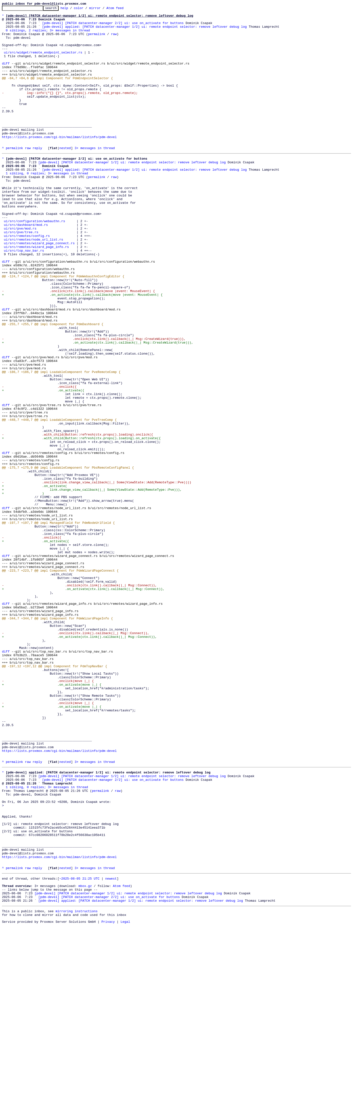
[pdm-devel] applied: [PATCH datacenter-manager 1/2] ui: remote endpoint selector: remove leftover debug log (144, 31)
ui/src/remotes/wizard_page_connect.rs (39, 289)
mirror (102, 9)
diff (6, 75)
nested (65, 176)
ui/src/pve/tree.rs (21, 276)
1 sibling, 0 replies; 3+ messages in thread (47, 205)
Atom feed (122, 9)
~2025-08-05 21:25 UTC (79, 1049)
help (72, 9)
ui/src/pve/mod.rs (20, 271)
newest (111, 1049)
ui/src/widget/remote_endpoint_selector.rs (43, 62)
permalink (96, 40)
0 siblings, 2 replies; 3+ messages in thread (48, 35)
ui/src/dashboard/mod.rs (26, 267)
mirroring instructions (76, 1087)
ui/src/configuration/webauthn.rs (34, 263)
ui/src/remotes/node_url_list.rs (33, 285)
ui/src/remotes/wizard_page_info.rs (36, 294)
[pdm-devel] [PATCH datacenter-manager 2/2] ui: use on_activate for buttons (113, 26)
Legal (125, 1099)
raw (114, 40)
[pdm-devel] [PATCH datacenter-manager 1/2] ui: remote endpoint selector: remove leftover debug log (132, 192)
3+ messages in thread (95, 176)
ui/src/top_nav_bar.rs (24, 298)
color (86, 9)
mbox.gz (85, 1058)
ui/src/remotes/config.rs (27, 280)
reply (37, 176)
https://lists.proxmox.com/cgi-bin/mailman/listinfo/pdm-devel (59, 163)
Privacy (108, 1099)
